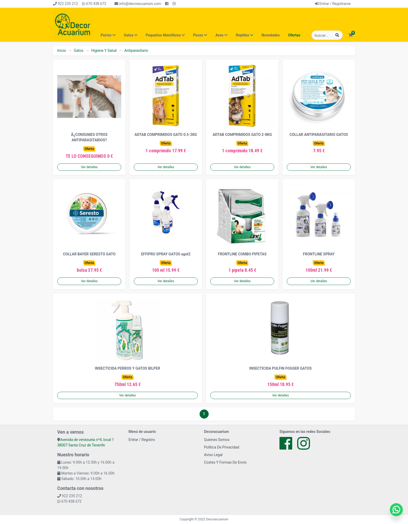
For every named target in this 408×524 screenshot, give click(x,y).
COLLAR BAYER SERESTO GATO (89, 254)
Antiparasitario (136, 50)
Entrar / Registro (142, 440)
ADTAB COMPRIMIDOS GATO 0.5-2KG (166, 134)
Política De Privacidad (221, 447)
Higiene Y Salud (104, 50)
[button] (350, 35)
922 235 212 (65, 4)
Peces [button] (200, 35)
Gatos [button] (130, 35)
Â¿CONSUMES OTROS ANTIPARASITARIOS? (89, 137)
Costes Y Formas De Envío (225, 462)
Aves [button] (221, 35)
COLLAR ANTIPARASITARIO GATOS (319, 134)
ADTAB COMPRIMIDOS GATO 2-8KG (242, 134)
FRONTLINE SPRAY (318, 254)
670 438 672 (94, 4)
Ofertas (294, 35)
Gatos (79, 50)
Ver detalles (89, 167)
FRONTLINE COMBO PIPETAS (242, 254)
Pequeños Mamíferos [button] (165, 35)
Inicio (61, 50)
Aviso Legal (213, 455)
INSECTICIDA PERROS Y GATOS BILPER (127, 368)
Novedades (271, 35)
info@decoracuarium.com (137, 4)
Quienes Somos (217, 440)
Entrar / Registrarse (333, 4)
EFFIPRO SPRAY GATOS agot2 (165, 254)
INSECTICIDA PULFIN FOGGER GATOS (280, 368)
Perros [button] (108, 35)
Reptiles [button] (244, 35)
